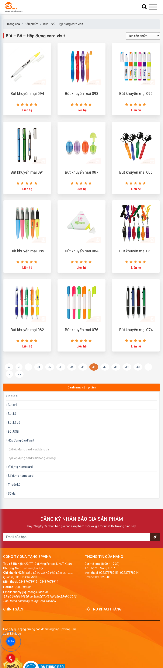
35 (82, 375)
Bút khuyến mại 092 (136, 95)
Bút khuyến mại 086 (136, 176)
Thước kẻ (13, 492)
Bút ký (11, 421)
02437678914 (49, 589)
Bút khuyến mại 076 (81, 338)
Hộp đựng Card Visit (20, 448)
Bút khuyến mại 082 (27, 338)
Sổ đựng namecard (20, 483)
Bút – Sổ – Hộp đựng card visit (63, 24)
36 (94, 375)
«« (9, 375)
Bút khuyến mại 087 (81, 176)
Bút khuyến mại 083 (136, 257)
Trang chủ (13, 24)
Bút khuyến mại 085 (27, 257)
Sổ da (10, 501)
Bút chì (11, 413)
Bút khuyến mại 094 (27, 95)
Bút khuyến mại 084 (81, 257)
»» (19, 382)
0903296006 (23, 595)
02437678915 (28, 589)
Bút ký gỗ (13, 430)
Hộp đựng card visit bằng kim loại (32, 466)
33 (60, 375)
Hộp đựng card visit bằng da (29, 457)
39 (127, 375)
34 (71, 375)
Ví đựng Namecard (19, 475)
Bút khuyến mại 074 (136, 338)
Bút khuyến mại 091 (27, 176)
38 (116, 375)
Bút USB (12, 439)
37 (105, 375)
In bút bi (12, 404)
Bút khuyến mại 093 (81, 95)
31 (38, 375)
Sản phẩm (31, 24)
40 (138, 375)
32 (49, 375)
